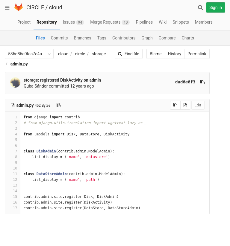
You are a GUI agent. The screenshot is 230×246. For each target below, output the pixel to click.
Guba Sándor (36, 86)
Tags (101, 38)
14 (12, 191)
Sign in (215, 7)
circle (80, 53)
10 (12, 168)
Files (40, 38)
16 (12, 202)
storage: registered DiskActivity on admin (62, 80)
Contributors (124, 38)
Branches (82, 38)
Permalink (194, 53)
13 (12, 185)
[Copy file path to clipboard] (58, 105)
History (171, 53)
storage (99, 53)
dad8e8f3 (182, 82)
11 (12, 174)
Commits (59, 38)
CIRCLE (35, 7)
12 (12, 180)
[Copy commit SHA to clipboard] (199, 82)
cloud (55, 7)
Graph (147, 38)
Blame (153, 53)
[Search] (200, 7)
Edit (195, 105)
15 (12, 197)
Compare (167, 38)
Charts (188, 38)
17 (12, 208)
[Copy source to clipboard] (172, 105)
